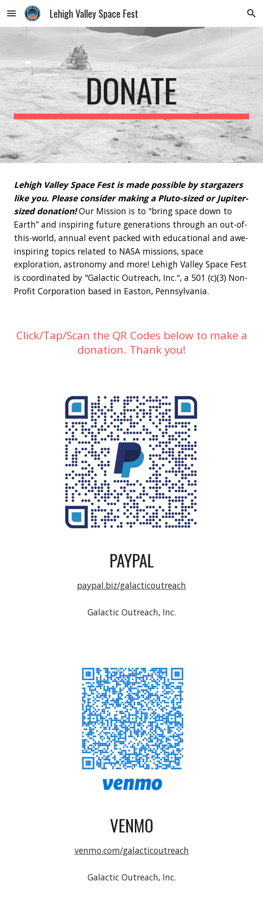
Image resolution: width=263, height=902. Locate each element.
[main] (131, 95)
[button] (11, 13)
